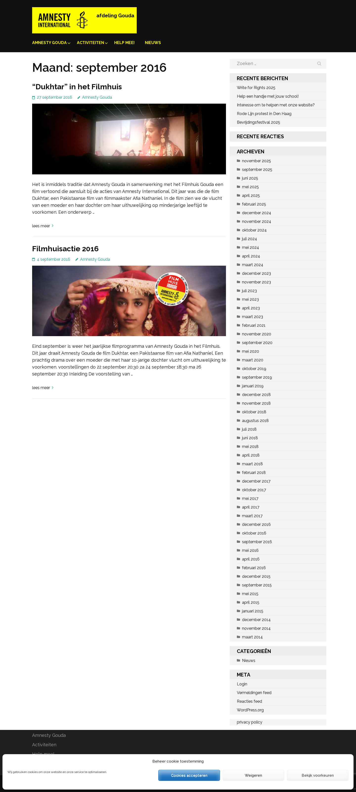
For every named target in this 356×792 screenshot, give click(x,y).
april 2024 (251, 256)
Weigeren (253, 775)
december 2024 (256, 212)
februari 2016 (254, 567)
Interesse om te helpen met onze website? (276, 105)
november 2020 (256, 334)
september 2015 (257, 585)
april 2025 (251, 195)
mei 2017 (250, 498)
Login (242, 684)
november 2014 (256, 628)
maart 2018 (252, 464)
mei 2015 (250, 593)
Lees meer (41, 226)
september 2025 (257, 169)
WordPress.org (250, 710)
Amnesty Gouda (49, 42)
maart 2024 (252, 264)
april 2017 (250, 507)
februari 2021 (254, 325)
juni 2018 (250, 438)
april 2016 (251, 559)
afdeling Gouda (115, 16)
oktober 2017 (254, 490)
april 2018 (251, 455)
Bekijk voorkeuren (318, 775)
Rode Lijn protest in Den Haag (264, 113)
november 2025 (256, 161)
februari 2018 (254, 472)
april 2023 (251, 308)
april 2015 (250, 602)
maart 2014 (252, 637)
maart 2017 (252, 515)
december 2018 (256, 394)
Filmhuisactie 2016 (65, 248)
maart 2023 (252, 316)
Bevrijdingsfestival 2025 (258, 122)
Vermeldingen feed (254, 692)
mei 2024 (250, 247)
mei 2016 (250, 550)
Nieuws (153, 42)
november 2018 (256, 403)
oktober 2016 (254, 533)
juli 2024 (249, 238)
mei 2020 (250, 351)
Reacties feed (249, 701)
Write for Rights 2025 (256, 87)
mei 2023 (250, 299)
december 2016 (256, 524)
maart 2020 (252, 360)
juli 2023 (249, 290)
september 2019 (257, 377)
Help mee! (124, 42)
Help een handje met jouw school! (268, 96)
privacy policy (249, 722)
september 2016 (257, 541)
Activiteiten (90, 42)
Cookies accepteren (189, 775)
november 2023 (256, 282)
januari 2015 (252, 611)
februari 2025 (254, 204)
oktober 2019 (254, 368)
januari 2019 (253, 386)
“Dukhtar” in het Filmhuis (77, 86)
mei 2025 (250, 187)
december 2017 (256, 481)
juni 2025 (250, 178)
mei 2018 (250, 446)
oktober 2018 (254, 412)
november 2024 (256, 221)
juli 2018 (249, 429)
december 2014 (256, 619)
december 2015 (256, 576)
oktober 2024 (254, 230)
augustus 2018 (255, 420)
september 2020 (257, 342)
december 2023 (256, 273)
